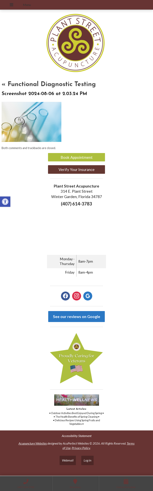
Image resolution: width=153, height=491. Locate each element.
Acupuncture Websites (33, 443)
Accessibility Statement (76, 436)
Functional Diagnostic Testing (49, 84)
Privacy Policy (81, 448)
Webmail (68, 460)
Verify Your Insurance (77, 169)
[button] (5, 201)
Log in (87, 460)
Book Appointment (77, 157)
